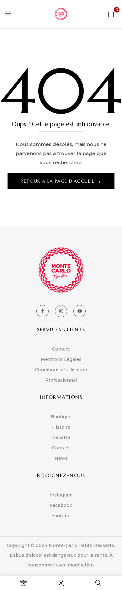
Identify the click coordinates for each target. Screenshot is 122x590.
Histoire (61, 427)
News (61, 458)
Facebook (61, 505)
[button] (111, 14)
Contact (61, 349)
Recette (61, 437)
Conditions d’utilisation (61, 370)
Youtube (61, 515)
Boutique (61, 417)
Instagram (61, 495)
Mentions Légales (61, 359)
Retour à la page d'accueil (58, 181)
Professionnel (61, 380)
